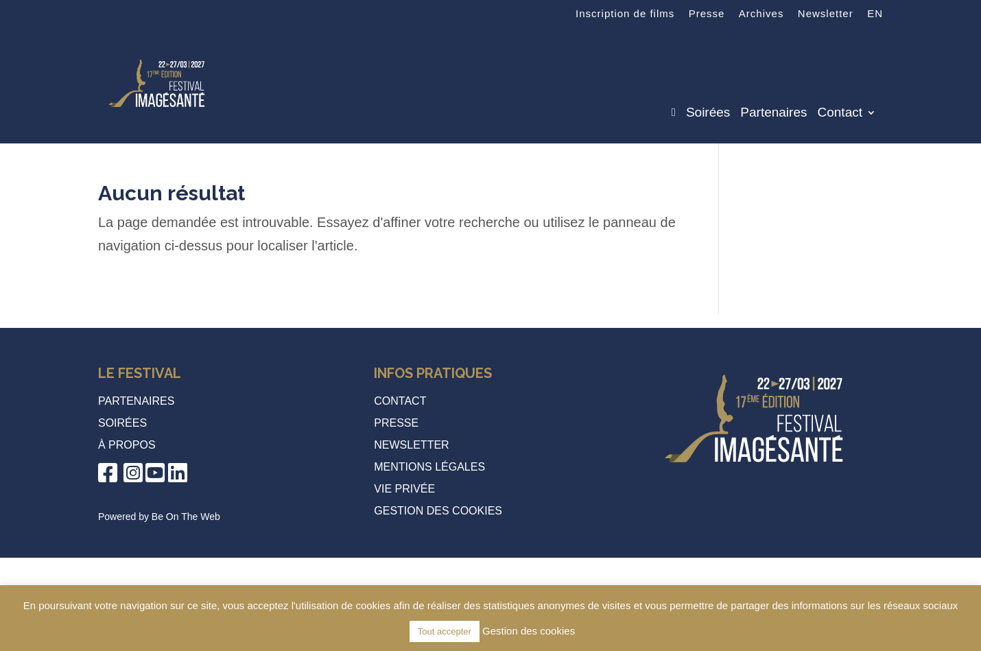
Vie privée (404, 489)
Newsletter (825, 13)
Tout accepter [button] (444, 631)
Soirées (708, 113)
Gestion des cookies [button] (438, 511)
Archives (761, 13)
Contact (840, 113)
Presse (707, 13)
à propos (127, 445)
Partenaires (773, 113)
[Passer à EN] (875, 17)
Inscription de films (625, 13)
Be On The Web (186, 516)
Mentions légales (429, 467)
